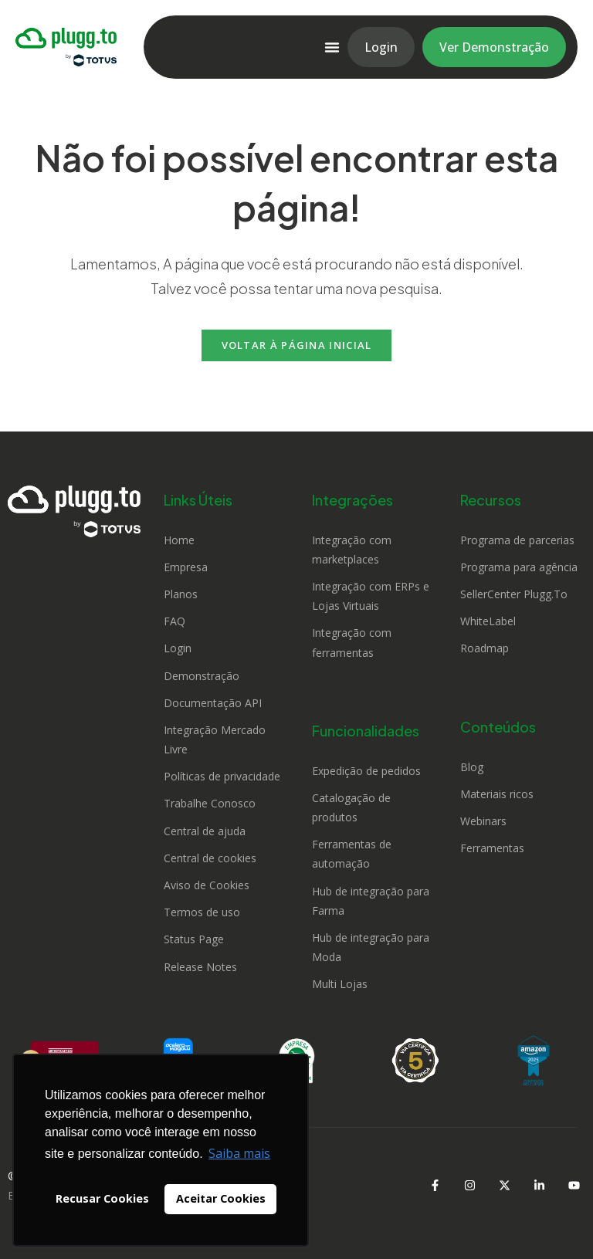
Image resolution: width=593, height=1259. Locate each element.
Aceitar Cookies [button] (221, 1198)
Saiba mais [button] (239, 1153)
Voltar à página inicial (297, 345)
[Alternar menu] (332, 47)
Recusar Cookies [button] (102, 1198)
